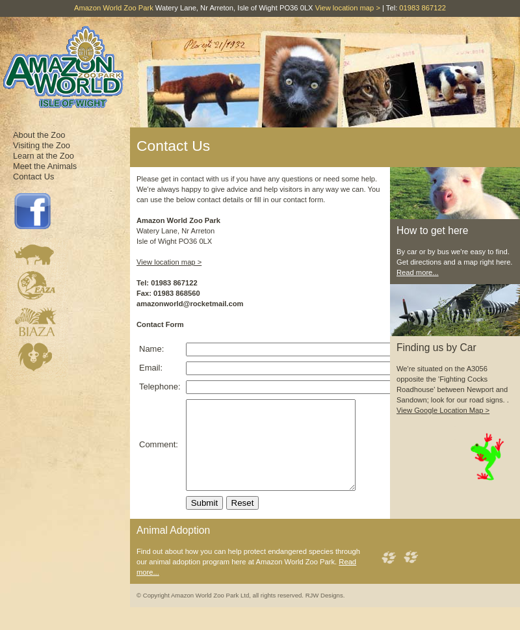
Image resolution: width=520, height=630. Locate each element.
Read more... (417, 272)
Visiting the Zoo (41, 145)
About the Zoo (39, 135)
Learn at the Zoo (43, 156)
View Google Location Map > (442, 410)
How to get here (432, 230)
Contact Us (33, 176)
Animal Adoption (173, 547)
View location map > (347, 8)
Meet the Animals (45, 166)
